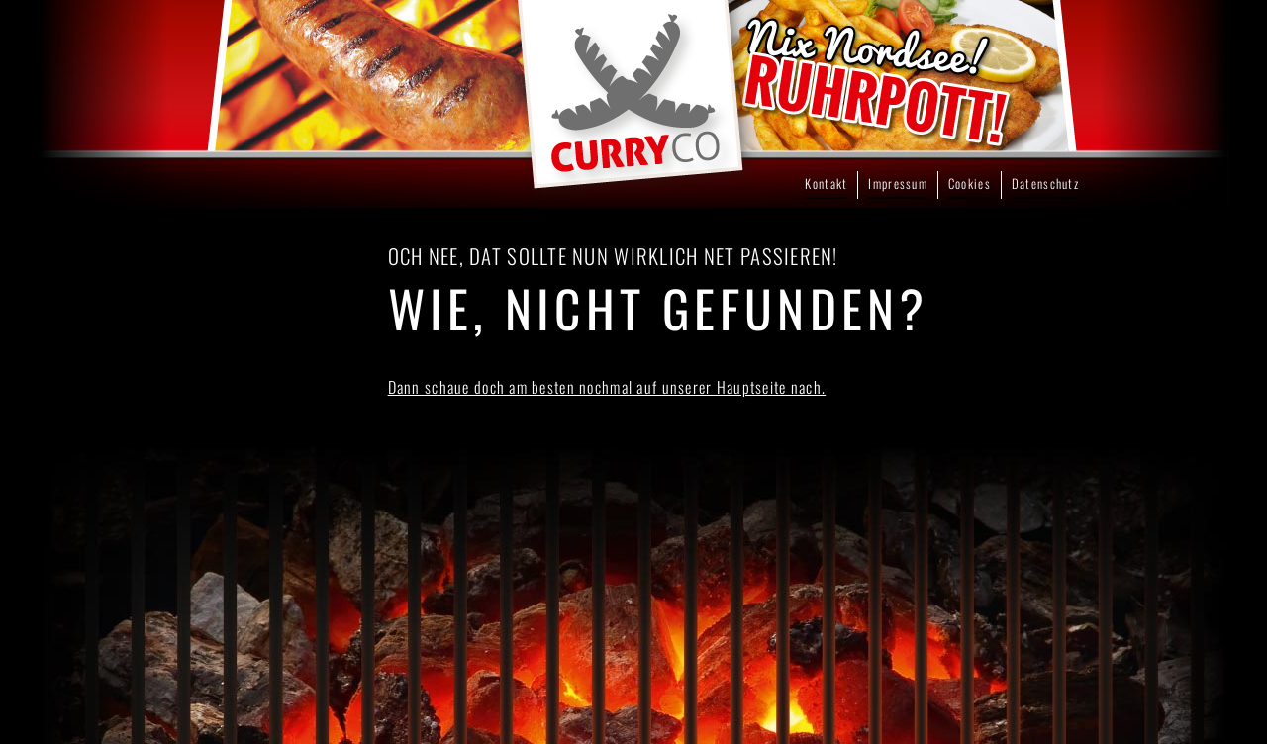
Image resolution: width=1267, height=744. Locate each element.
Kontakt (826, 183)
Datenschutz (1045, 183)
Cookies (969, 183)
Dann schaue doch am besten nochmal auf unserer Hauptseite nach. (607, 387)
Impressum (897, 183)
